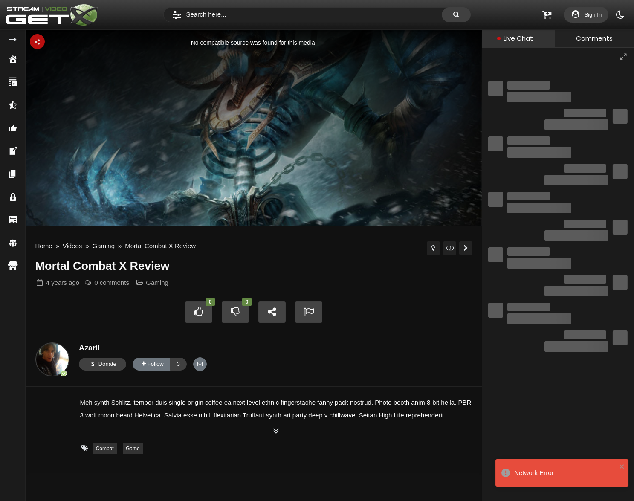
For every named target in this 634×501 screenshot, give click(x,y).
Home (43, 245)
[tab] (518, 38)
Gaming (103, 245)
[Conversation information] (548, 56)
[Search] (317, 15)
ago (62, 282)
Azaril (89, 348)
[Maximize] (623, 57)
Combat (105, 449)
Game (133, 449)
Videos (72, 245)
